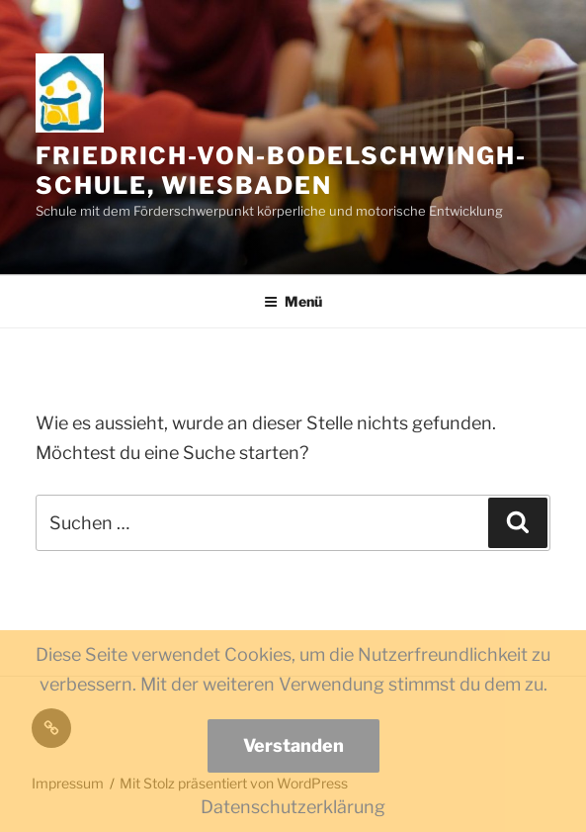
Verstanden (293, 745)
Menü (293, 301)
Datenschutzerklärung (293, 806)
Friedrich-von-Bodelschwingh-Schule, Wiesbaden (281, 170)
